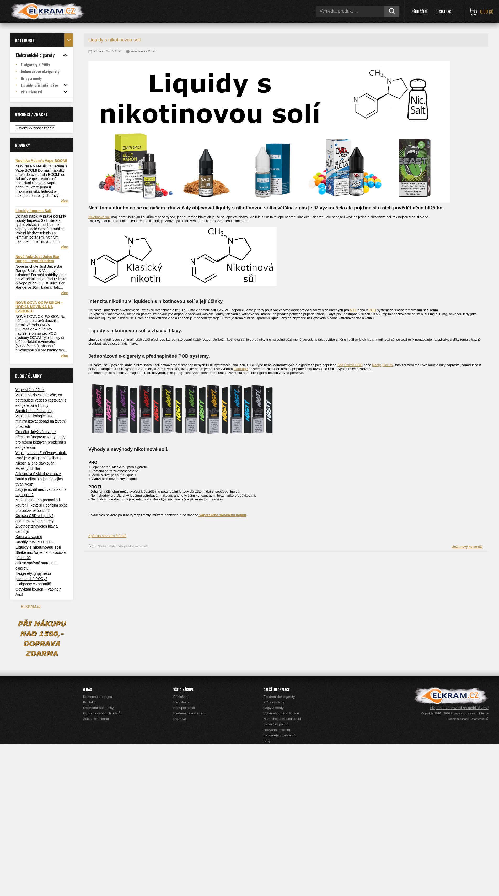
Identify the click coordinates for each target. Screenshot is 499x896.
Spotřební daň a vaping (34, 411)
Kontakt (89, 855)
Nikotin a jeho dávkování (35, 463)
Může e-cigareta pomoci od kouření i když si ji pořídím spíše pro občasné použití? (41, 505)
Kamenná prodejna (97, 849)
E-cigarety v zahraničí (33, 584)
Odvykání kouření (276, 882)
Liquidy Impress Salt (33, 211)
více (64, 201)
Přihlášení (419, 11)
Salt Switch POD (350, 365)
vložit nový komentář (467, 547)
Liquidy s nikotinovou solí (38, 547)
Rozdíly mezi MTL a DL (34, 542)
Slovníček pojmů (275, 877)
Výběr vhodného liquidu (281, 866)
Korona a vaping (28, 537)
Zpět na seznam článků (107, 536)
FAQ (266, 893)
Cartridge (241, 369)
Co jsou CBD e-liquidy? (34, 516)
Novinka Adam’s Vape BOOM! (41, 161)
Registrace (444, 11)
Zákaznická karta (96, 871)
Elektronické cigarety (279, 849)
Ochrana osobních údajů (101, 866)
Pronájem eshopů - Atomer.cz (468, 871)
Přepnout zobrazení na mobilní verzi (459, 860)
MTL (353, 310)
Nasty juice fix (382, 365)
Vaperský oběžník (29, 390)
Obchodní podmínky (98, 860)
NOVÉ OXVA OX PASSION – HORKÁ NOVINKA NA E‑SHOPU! (39, 307)
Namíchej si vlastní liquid (282, 871)
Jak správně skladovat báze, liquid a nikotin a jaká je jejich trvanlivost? (39, 479)
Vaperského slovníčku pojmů (222, 515)
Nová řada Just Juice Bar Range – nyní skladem (37, 259)
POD (372, 310)
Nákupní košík (184, 860)
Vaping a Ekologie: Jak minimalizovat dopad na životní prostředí (40, 421)
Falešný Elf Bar (27, 468)
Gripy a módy (273, 860)
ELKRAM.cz (31, 606)
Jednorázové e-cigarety (34, 521)
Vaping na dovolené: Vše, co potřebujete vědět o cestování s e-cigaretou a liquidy (41, 400)
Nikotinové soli (99, 217)
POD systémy (273, 855)
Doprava (179, 871)
